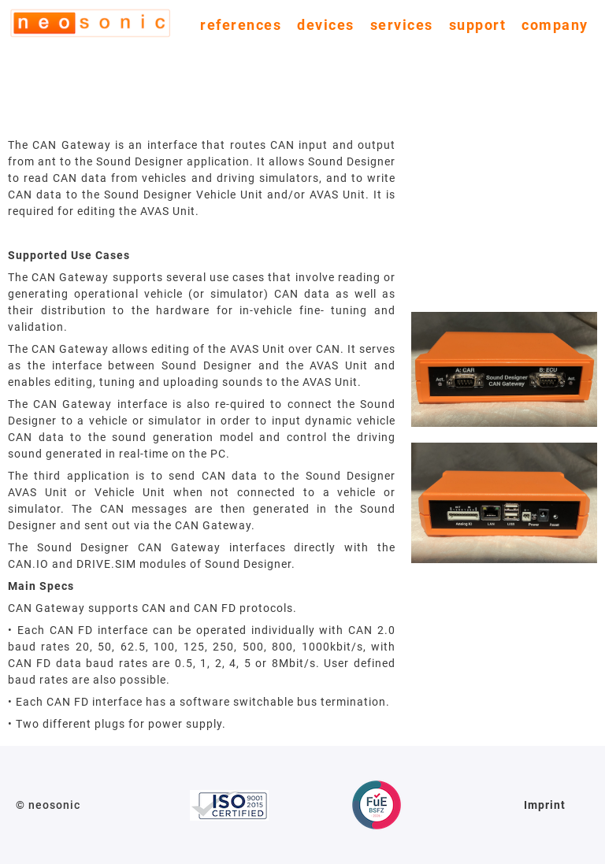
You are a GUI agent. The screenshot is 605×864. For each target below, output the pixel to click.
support (478, 25)
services (401, 25)
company (554, 25)
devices (325, 25)
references (240, 25)
